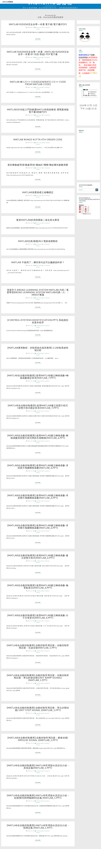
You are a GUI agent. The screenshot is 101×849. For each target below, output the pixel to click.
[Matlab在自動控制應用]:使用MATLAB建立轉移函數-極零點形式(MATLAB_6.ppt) (37, 586)
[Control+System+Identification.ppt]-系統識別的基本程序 (37, 321)
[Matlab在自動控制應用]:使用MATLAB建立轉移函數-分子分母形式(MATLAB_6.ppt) (37, 616)
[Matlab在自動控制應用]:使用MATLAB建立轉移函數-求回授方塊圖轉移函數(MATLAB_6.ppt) (37, 466)
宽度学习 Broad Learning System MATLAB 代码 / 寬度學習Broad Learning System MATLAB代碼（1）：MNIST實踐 (38, 292)
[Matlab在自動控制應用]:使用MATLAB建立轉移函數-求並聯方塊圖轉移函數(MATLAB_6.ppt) (37, 496)
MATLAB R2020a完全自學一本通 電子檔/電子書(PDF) (38, 24)
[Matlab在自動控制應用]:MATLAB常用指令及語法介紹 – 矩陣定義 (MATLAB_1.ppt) (38, 826)
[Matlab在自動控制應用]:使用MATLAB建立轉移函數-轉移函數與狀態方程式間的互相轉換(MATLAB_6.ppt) (37, 436)
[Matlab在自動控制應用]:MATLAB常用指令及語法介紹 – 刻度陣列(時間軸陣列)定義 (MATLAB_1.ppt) (38, 796)
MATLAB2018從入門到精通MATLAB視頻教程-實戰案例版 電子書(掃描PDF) (38, 110)
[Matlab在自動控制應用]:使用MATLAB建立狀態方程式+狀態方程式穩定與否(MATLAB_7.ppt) (38, 406)
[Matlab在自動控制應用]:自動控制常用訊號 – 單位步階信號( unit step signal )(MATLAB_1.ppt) (38, 708)
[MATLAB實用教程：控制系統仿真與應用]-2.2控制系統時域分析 (37, 348)
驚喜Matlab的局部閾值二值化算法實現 (37, 220)
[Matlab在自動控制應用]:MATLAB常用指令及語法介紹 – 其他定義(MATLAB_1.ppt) (38, 766)
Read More (38, 39)
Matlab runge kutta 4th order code (37, 139)
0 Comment (46, 27)
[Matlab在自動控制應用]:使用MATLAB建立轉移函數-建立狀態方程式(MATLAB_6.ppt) (37, 556)
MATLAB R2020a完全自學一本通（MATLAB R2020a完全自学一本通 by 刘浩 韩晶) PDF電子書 (38, 52)
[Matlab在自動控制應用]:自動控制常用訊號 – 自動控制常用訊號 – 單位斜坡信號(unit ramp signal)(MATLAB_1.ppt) (38, 677)
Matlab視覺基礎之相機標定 (37, 192)
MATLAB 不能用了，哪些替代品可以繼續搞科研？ (37, 262)
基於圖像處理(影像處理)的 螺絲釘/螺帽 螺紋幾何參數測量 (38, 164)
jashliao (38, 325)
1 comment (46, 265)
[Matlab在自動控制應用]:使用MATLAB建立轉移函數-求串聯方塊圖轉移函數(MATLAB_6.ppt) (37, 526)
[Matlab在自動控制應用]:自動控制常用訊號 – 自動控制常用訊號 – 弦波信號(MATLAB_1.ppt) (38, 646)
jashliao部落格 (7, 2)
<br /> (88, 95)
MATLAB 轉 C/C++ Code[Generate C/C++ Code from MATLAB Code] (38, 82)
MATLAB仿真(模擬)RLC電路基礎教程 (38, 241)
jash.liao (38, 27)
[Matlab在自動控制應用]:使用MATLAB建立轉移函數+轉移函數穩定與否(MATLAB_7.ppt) (38, 376)
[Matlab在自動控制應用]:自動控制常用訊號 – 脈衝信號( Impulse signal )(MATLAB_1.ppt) (38, 738)
